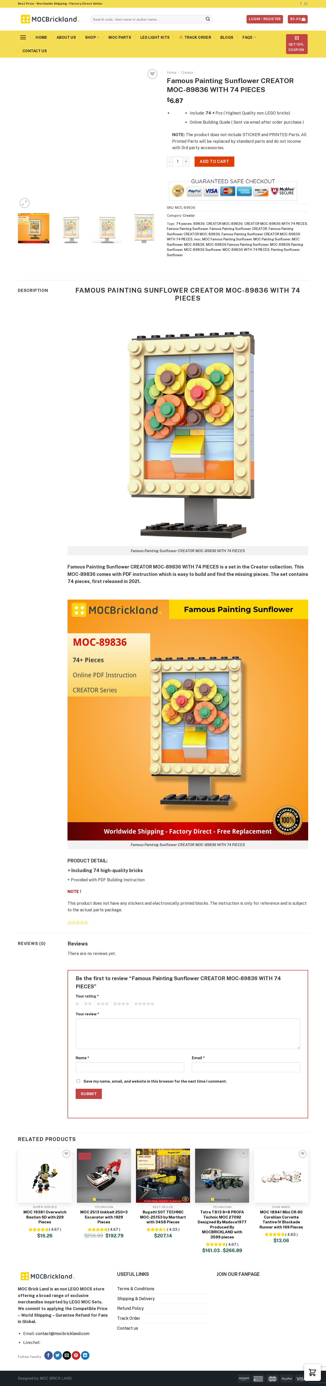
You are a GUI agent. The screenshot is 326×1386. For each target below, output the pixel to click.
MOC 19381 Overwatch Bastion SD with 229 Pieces (44, 1217)
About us (66, 37)
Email (198, 1058)
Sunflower (175, 255)
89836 (199, 224)
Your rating (87, 996)
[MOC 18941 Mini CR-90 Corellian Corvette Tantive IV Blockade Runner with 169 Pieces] (281, 1176)
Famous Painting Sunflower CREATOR (238, 229)
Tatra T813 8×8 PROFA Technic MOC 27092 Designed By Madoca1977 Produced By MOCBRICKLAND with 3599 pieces (222, 1224)
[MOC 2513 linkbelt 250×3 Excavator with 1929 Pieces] (104, 1176)
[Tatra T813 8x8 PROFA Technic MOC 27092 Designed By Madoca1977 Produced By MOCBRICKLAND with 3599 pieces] (222, 1176)
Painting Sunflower (285, 250)
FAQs (249, 37)
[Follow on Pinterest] (76, 1355)
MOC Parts (119, 37)
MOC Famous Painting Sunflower (227, 239)
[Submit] (208, 19)
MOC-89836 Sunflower (202, 250)
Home (41, 37)
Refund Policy (130, 1308)
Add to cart (214, 161)
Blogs (226, 37)
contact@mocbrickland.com (62, 1333)
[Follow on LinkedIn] (85, 1355)
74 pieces (184, 224)
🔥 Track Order (195, 37)
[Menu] (23, 37)
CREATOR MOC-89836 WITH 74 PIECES (275, 224)
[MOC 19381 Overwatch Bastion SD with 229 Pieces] (45, 1176)
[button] (312, 1372)
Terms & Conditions (135, 1288)
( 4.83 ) (291, 1234)
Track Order (128, 1318)
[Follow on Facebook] (300, 4)
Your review (87, 1014)
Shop (92, 37)
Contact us (34, 51)
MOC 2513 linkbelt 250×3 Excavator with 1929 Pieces (104, 1217)
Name (82, 1058)
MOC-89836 (194, 245)
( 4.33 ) (173, 1229)
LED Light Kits (155, 37)
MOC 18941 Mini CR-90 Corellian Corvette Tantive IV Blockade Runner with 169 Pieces (281, 1219)
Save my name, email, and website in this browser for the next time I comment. (155, 1081)
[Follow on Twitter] (57, 1355)
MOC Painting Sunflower (271, 239)
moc (197, 239)
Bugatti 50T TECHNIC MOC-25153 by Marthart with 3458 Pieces (163, 1217)
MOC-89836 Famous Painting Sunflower (237, 245)
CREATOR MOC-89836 (224, 224)
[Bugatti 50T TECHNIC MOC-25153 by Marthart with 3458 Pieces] (163, 1176)
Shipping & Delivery (136, 1298)
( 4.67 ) (55, 1229)
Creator (187, 72)
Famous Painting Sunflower (187, 229)
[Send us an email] (305, 4)
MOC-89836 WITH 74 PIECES (246, 250)
